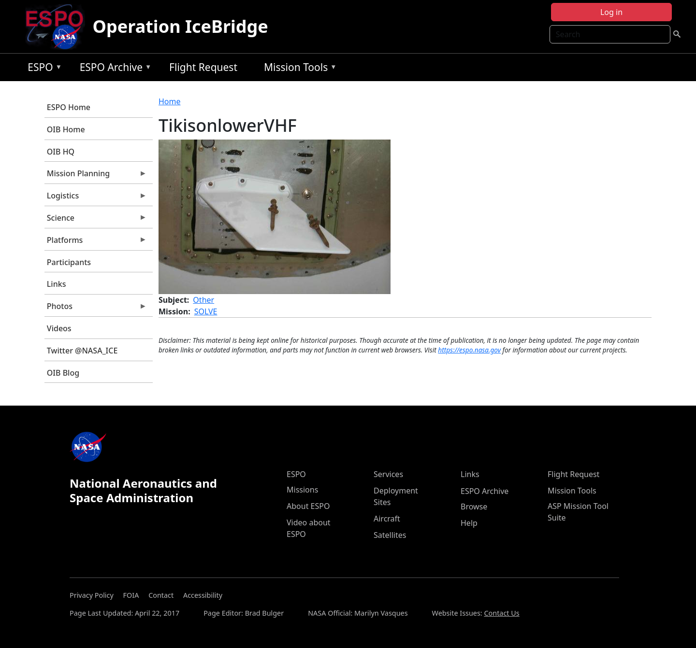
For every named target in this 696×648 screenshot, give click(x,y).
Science (95, 220)
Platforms (95, 242)
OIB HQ (60, 151)
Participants (69, 262)
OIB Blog (63, 372)
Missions (302, 489)
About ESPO (308, 506)
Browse (474, 506)
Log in (611, 12)
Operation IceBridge (180, 26)
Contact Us (501, 613)
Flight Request (203, 67)
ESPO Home (68, 107)
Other (203, 300)
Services (388, 474)
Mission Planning (95, 175)
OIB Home (66, 129)
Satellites (390, 535)
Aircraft (387, 518)
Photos (95, 308)
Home (170, 101)
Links (56, 284)
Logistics (95, 198)
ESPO (42, 68)
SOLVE (206, 311)
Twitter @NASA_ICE (82, 350)
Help (469, 523)
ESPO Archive (113, 68)
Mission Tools (298, 68)
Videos (59, 328)
